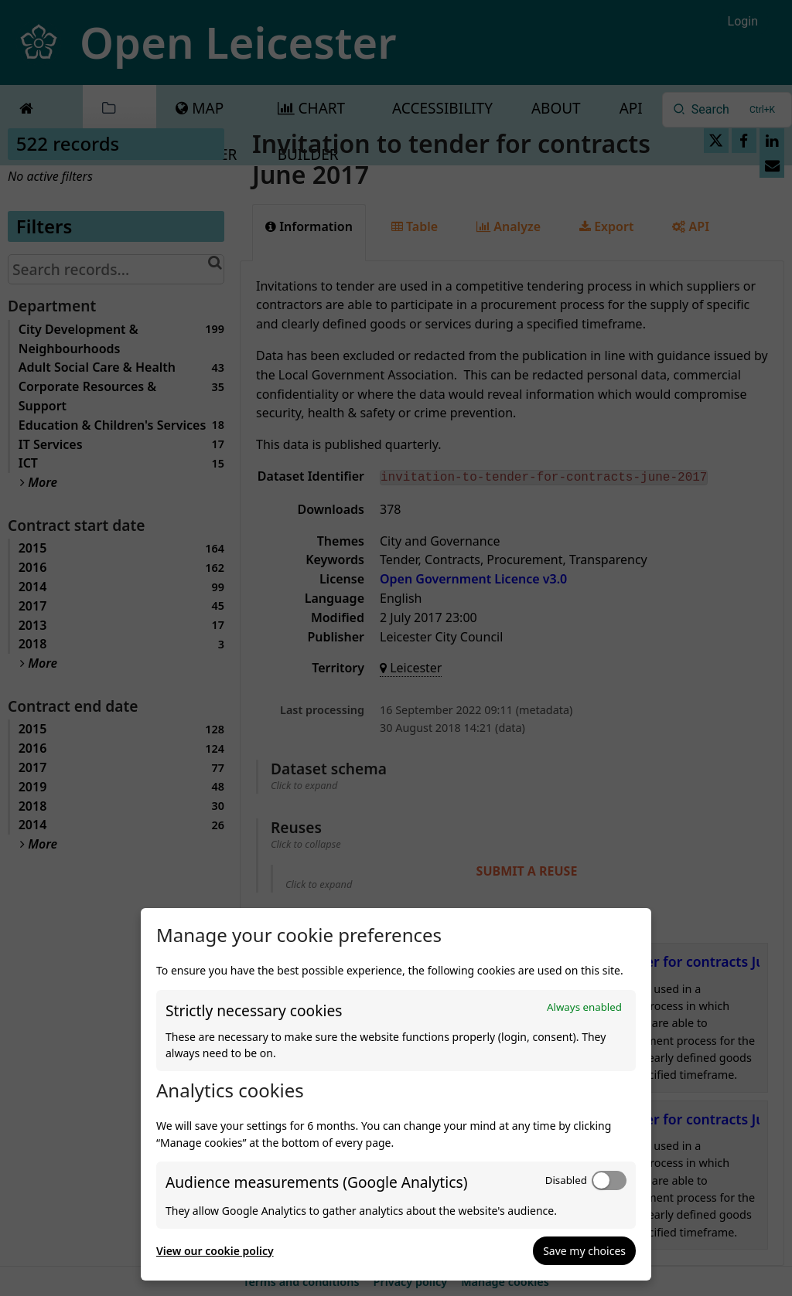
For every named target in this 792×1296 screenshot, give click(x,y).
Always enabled (584, 1007)
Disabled (566, 1180)
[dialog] (396, 1094)
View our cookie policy (215, 1250)
